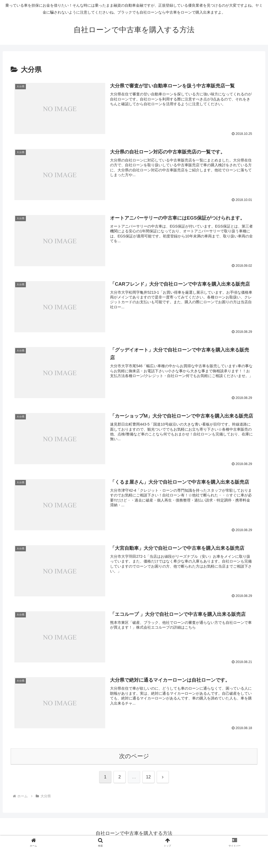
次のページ (134, 756)
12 (148, 777)
